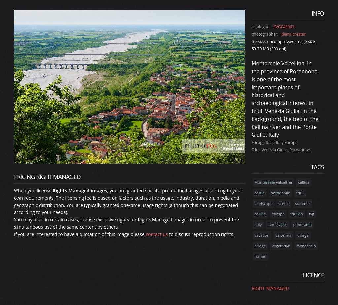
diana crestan (293, 34)
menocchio (306, 245)
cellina (303, 182)
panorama (302, 224)
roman (260, 256)
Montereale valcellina (273, 182)
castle (259, 192)
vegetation (281, 245)
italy (258, 224)
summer (302, 203)
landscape (263, 203)
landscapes (277, 224)
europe (278, 213)
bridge (260, 245)
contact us (157, 234)
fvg (311, 213)
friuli (300, 192)
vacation (261, 235)
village (303, 235)
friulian (296, 213)
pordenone (280, 192)
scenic (283, 203)
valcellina (283, 235)
